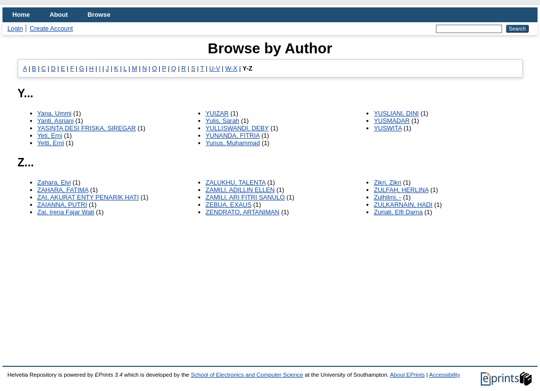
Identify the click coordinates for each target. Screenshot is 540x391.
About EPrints (407, 375)
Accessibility (444, 375)
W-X (231, 68)
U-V (214, 68)
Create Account (51, 28)
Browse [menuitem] (99, 14)
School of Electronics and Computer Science (247, 375)
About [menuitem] (59, 14)
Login (15, 28)
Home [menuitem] (21, 14)
